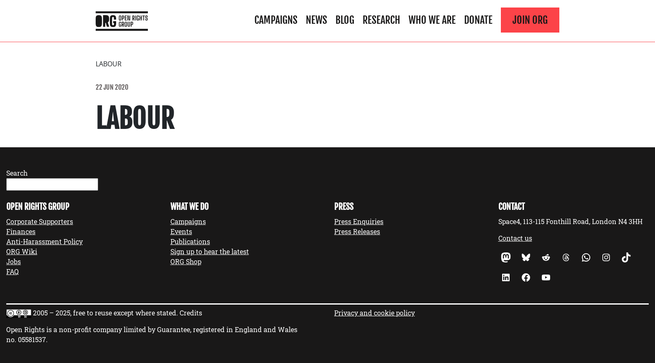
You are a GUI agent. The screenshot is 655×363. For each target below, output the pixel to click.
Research (381, 20)
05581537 (32, 339)
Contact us (515, 238)
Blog (344, 20)
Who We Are (432, 20)
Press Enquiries (358, 221)
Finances (21, 231)
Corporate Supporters (39, 221)
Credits (191, 312)
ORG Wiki (21, 251)
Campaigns (275, 20)
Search (17, 173)
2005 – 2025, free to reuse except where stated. (105, 312)
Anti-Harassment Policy (44, 241)
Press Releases (357, 231)
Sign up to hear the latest (209, 251)
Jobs (13, 261)
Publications (190, 241)
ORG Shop (185, 261)
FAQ (12, 271)
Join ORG (530, 20)
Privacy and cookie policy (374, 312)
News (316, 20)
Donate (478, 20)
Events (181, 231)
